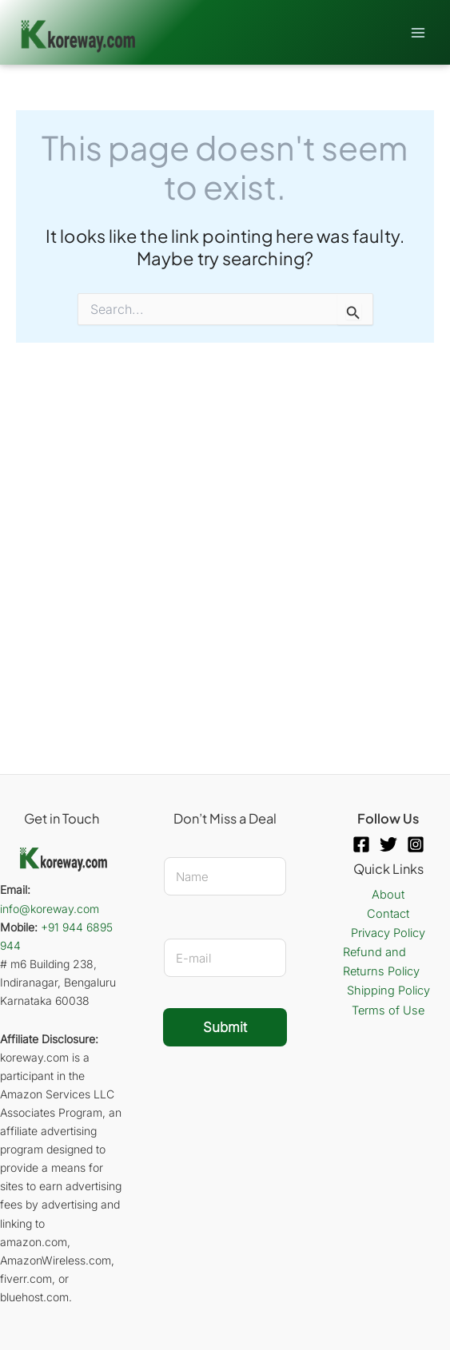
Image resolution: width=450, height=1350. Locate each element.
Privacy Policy (388, 933)
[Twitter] (388, 844)
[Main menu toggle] (418, 32)
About (388, 894)
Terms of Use (388, 1010)
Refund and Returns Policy (381, 962)
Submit (225, 1027)
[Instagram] (415, 844)
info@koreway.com (49, 908)
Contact (388, 914)
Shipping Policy (388, 990)
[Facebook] (361, 844)
